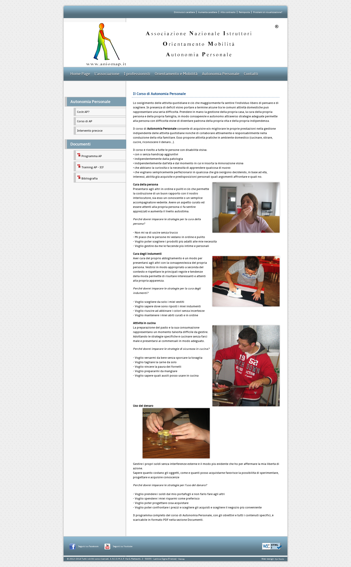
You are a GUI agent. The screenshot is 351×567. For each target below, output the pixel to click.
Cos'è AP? (83, 112)
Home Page (80, 74)
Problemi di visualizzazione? (267, 12)
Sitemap (181, 559)
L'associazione (106, 74)
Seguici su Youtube (122, 546)
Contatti (251, 74)
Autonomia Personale (220, 74)
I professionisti (137, 74)
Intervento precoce (90, 130)
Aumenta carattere (207, 12)
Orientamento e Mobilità (176, 74)
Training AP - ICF (90, 166)
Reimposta (244, 12)
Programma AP (89, 155)
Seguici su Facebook (88, 546)
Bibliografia (87, 177)
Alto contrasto (227, 12)
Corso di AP (84, 121)
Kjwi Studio (279, 559)
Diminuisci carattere (184, 12)
